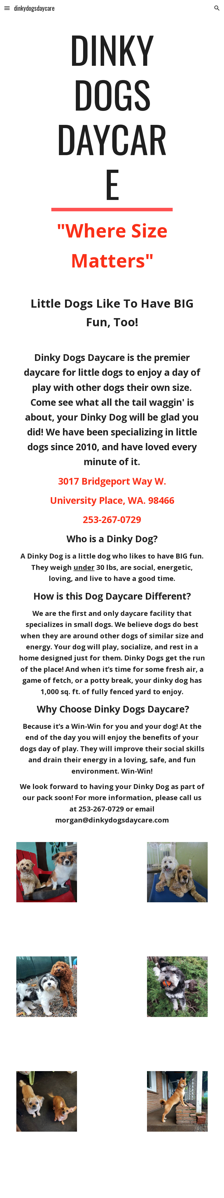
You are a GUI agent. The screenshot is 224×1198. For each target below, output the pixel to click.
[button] (7, 8)
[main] (112, 151)
